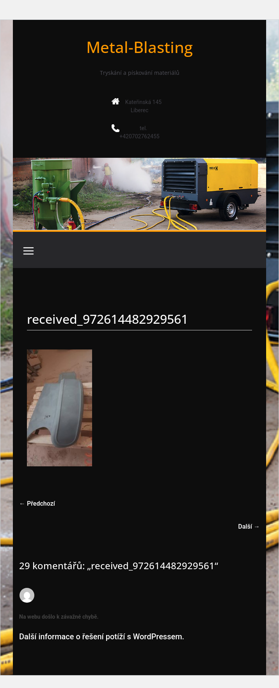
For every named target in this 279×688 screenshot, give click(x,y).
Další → (249, 526)
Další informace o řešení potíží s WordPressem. (101, 636)
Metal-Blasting (139, 47)
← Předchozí (37, 503)
